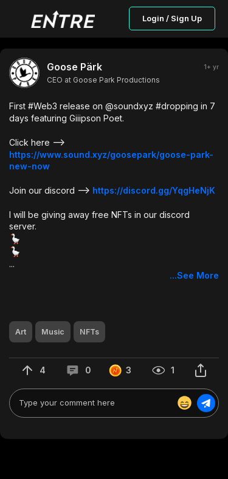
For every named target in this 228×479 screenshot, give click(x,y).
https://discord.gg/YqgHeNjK (153, 190)
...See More (194, 275)
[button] (114, 191)
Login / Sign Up (172, 18)
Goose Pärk (74, 67)
